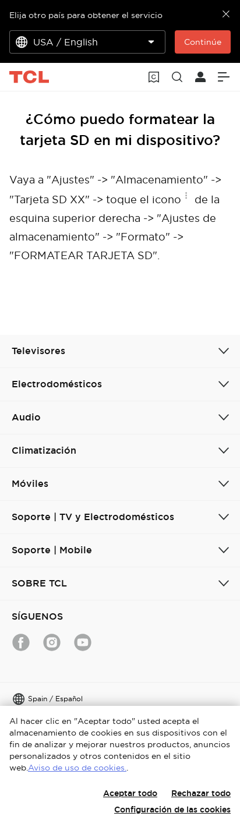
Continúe (202, 42)
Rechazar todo (201, 793)
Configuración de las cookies (172, 809)
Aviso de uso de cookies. (77, 767)
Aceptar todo (130, 793)
